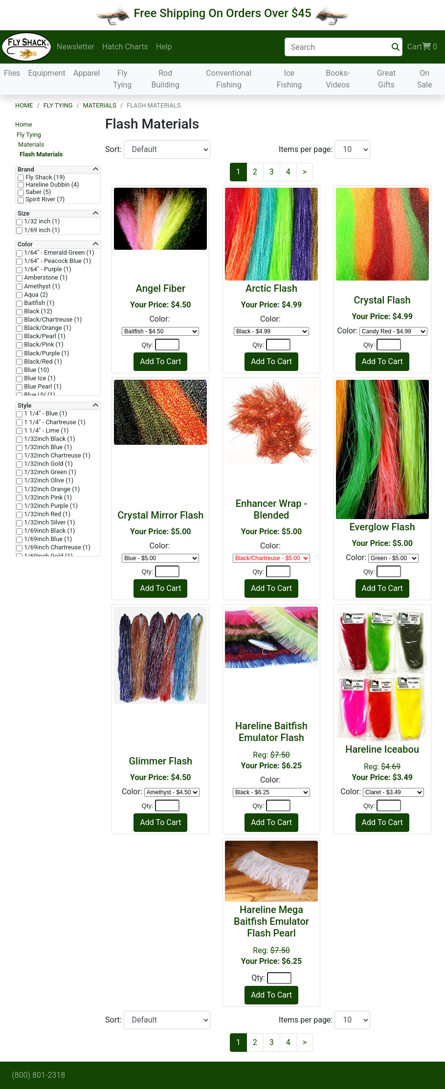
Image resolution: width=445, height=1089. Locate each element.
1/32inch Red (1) (46, 514)
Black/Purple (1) (45, 353)
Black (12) (37, 311)
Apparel (86, 73)
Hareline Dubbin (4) (51, 184)
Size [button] (23, 213)
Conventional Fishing (228, 78)
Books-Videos (338, 78)
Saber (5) (37, 192)
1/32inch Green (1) (49, 472)
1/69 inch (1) (41, 230)
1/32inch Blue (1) (47, 447)
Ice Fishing (289, 78)
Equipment (46, 73)
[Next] (304, 172)
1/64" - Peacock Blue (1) (56, 261)
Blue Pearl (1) (42, 386)
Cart (422, 47)
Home (24, 105)
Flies (12, 73)
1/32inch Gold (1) (47, 463)
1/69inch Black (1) (48, 530)
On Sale (424, 78)
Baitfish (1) (38, 303)
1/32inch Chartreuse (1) (56, 455)
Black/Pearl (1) (44, 336)
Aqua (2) (35, 294)
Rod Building (165, 78)
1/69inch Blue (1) (47, 539)
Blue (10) (35, 370)
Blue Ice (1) (38, 378)
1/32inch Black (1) (48, 439)
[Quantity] (167, 344)
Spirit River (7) (44, 199)
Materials (99, 105)
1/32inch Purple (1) (50, 505)
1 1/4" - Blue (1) (44, 413)
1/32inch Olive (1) (47, 480)
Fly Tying (122, 78)
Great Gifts (386, 78)
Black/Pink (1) (43, 344)
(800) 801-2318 (38, 1075)
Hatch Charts (125, 46)
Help (164, 46)
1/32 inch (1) (41, 221)
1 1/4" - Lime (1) (45, 430)
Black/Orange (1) (46, 328)
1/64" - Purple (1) (46, 269)
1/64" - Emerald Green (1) (58, 252)
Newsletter (75, 46)
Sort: (114, 149)
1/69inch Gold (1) (47, 556)
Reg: (382, 762)
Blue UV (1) (38, 395)
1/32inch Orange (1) (51, 489)
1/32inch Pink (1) (47, 497)
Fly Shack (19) (44, 177)
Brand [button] (26, 169)
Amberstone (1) (44, 277)
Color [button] (25, 244)
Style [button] (24, 405)
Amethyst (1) (41, 286)
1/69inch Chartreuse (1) (56, 547)
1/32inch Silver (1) (48, 522)
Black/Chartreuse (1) (52, 319)
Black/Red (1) (42, 361)
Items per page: (306, 149)
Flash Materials (41, 154)
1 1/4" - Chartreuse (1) (54, 422)
